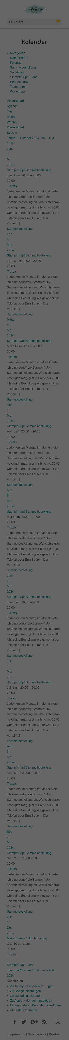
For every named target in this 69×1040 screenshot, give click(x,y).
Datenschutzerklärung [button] (36, 124)
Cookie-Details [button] (18, 124)
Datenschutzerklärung (15, 62)
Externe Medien (52, 78)
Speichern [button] (34, 102)
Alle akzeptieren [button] (34, 91)
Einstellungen (27, 65)
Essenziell (11, 78)
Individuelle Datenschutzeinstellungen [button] (34, 114)
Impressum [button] (52, 124)
